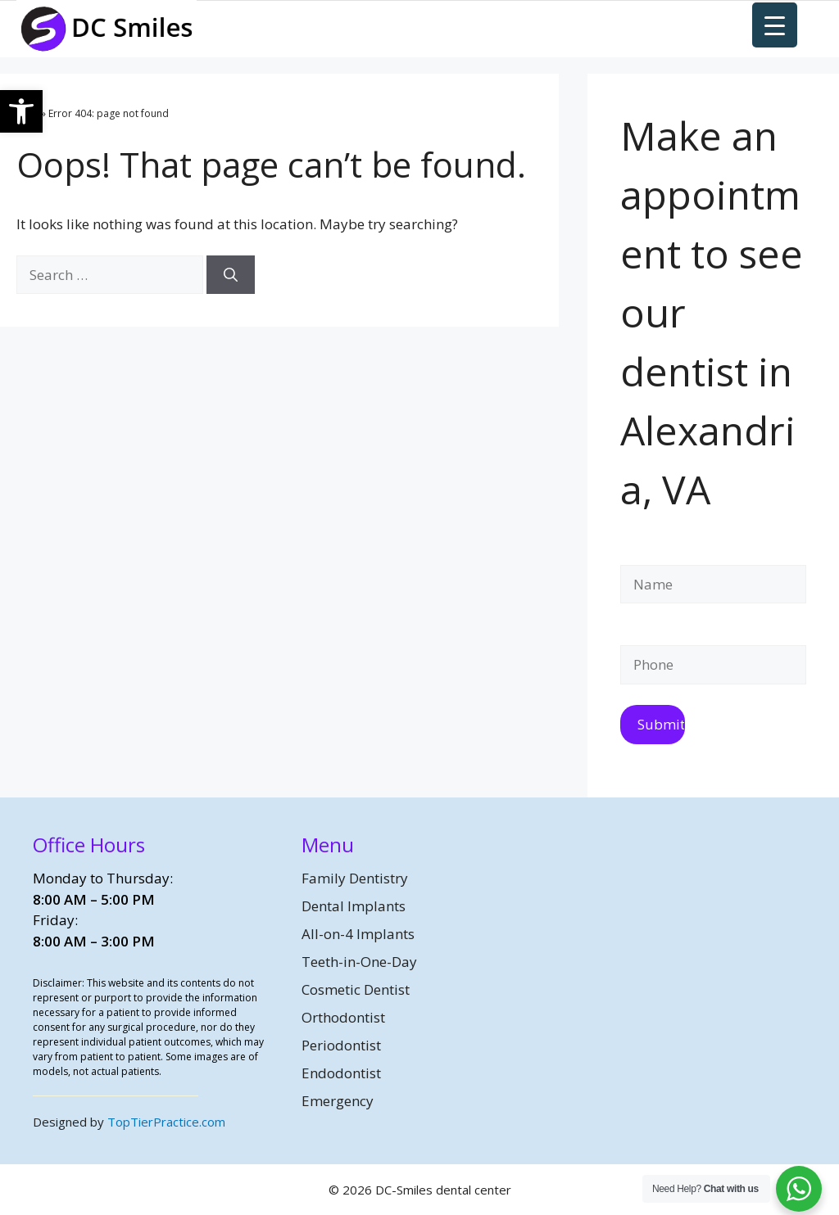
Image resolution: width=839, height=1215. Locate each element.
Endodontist (341, 1073)
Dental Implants (354, 906)
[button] (21, 111)
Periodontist (341, 1045)
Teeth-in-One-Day (359, 961)
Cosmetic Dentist (356, 989)
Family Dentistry (355, 878)
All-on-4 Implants (358, 933)
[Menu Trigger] (774, 24)
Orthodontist (343, 1017)
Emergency (338, 1100)
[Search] (230, 275)
